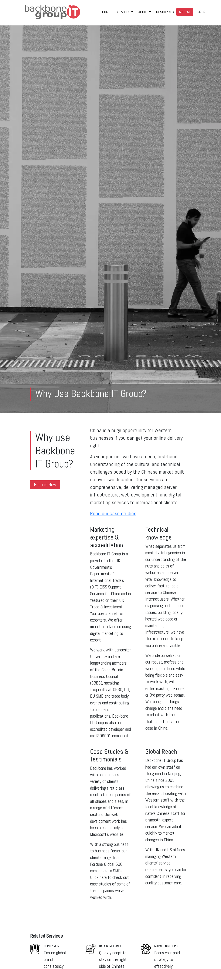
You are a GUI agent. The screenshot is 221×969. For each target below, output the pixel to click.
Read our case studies (113, 513)
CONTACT (184, 12)
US (203, 12)
